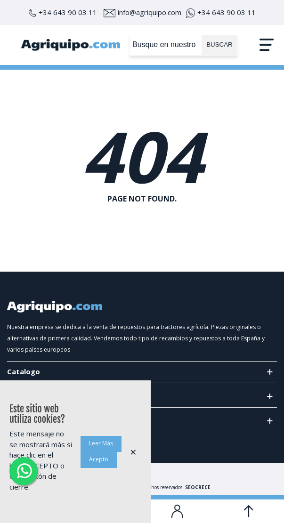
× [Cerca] (133, 451)
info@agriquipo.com (142, 12)
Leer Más (101, 443)
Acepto (98, 459)
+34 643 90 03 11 (63, 12)
